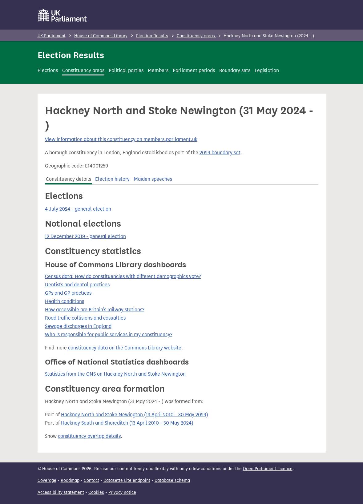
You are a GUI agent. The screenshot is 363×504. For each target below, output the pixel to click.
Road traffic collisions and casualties (85, 318)
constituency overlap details (89, 436)
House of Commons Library (100, 35)
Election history (112, 179)
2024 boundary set (220, 152)
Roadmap (70, 480)
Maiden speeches (153, 179)
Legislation (267, 70)
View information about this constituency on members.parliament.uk (121, 139)
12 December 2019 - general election (85, 236)
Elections (48, 70)
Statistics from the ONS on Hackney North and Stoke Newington (115, 374)
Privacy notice (122, 492)
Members (158, 70)
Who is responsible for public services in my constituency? (108, 334)
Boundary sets (234, 70)
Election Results (152, 35)
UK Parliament (52, 35)
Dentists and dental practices (77, 285)
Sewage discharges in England (78, 326)
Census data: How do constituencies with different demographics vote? (123, 276)
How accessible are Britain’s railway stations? (94, 309)
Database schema (172, 480)
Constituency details (68, 179)
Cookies (96, 492)
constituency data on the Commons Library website (124, 348)
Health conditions (64, 301)
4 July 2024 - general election (78, 209)
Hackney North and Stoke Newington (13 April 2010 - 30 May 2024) (134, 414)
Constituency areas (196, 35)
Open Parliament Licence (267, 468)
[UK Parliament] (63, 15)
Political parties (126, 70)
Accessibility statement (61, 492)
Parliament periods (194, 70)
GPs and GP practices (68, 293)
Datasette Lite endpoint (126, 480)
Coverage (47, 480)
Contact (91, 480)
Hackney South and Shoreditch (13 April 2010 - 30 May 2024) (127, 423)
